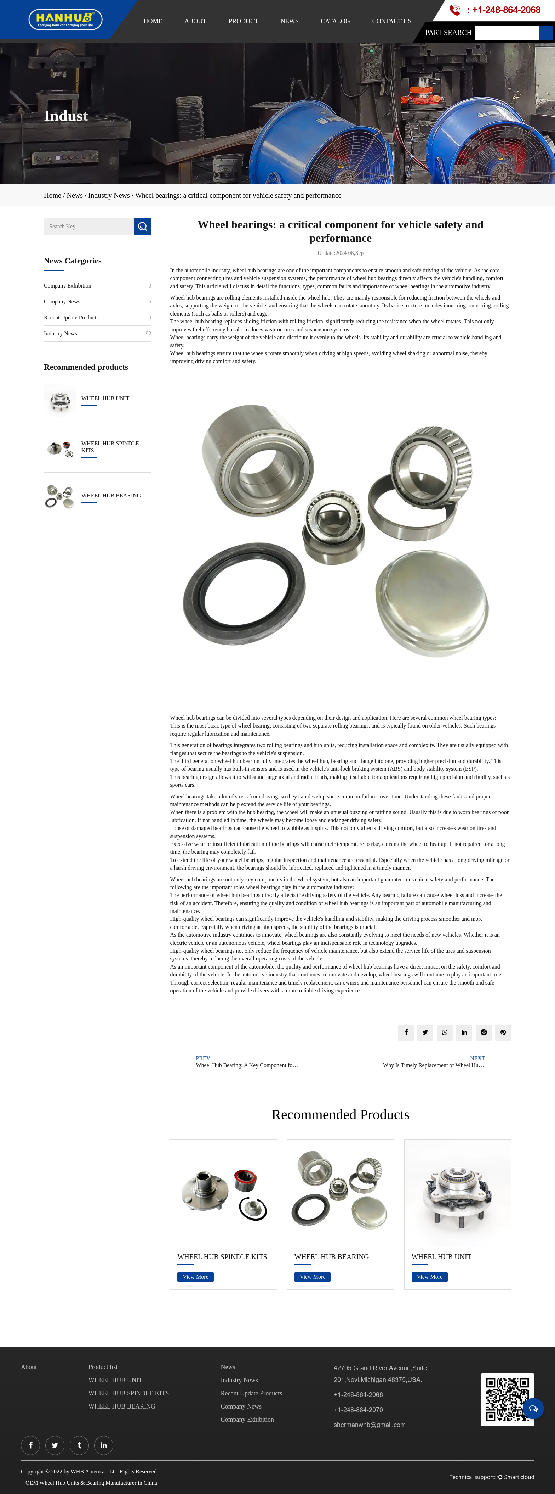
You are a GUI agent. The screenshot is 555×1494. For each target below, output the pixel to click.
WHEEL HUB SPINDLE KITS (222, 1257)
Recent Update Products (71, 317)
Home (153, 21)
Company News (62, 302)
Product (243, 21)
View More (195, 1277)
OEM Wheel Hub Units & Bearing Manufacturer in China (91, 1483)
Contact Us (392, 21)
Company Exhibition (67, 286)
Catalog (335, 21)
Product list (103, 1367)
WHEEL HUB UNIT (441, 1257)
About (195, 21)
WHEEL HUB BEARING (331, 1257)
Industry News (109, 195)
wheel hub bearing (201, 321)
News (290, 21)
